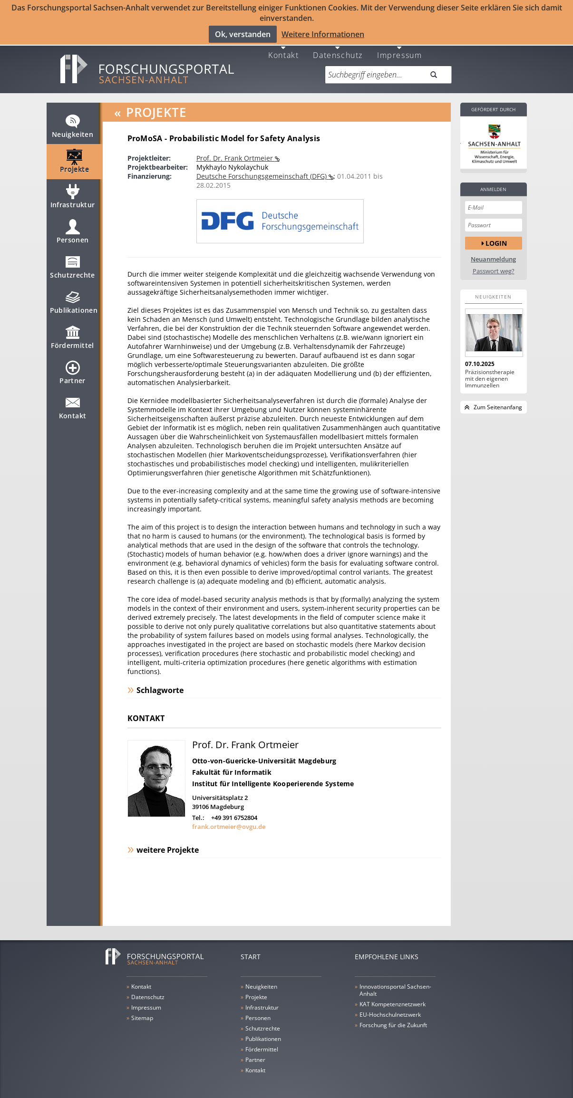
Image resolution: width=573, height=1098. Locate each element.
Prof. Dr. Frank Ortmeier (235, 151)
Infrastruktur (72, 194)
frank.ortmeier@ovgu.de (228, 820)
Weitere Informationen (323, 34)
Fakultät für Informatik (232, 766)
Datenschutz (338, 48)
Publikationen (74, 299)
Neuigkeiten (72, 124)
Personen (73, 229)
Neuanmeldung (493, 253)
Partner (72, 370)
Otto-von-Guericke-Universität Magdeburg (264, 754)
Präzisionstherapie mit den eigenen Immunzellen (490, 373)
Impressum (399, 48)
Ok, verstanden (243, 34)
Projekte (74, 159)
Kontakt (283, 48)
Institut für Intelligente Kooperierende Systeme (273, 777)
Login (496, 236)
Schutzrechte (72, 264)
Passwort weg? (494, 265)
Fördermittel (72, 335)
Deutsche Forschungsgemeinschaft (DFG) (262, 169)
